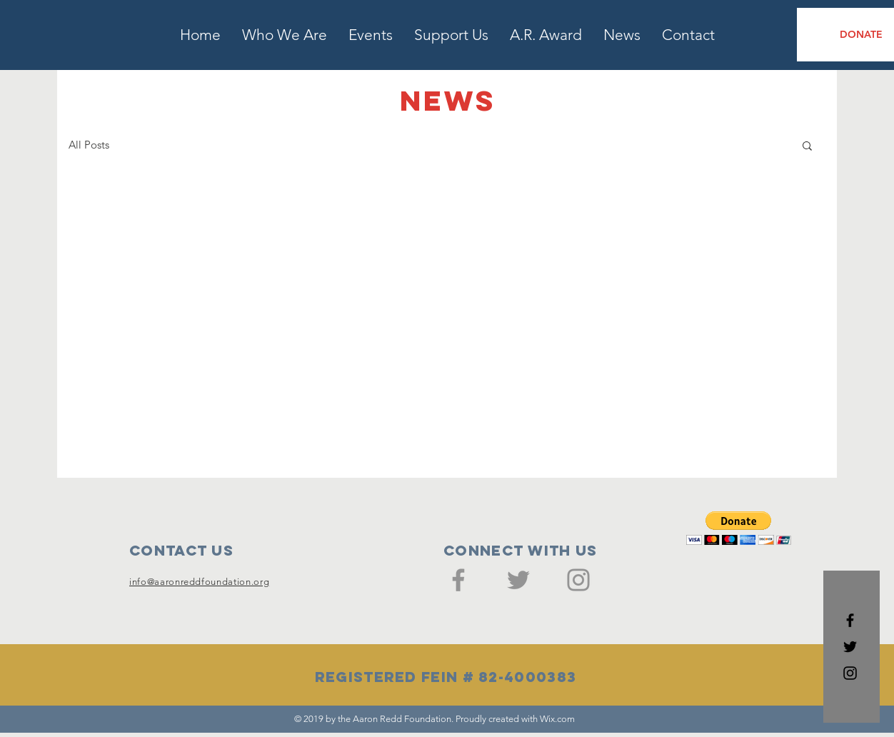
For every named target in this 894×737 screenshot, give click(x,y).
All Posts (89, 144)
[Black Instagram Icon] (850, 673)
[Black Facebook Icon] (850, 620)
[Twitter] (518, 580)
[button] (807, 146)
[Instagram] (578, 580)
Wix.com (557, 718)
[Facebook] (458, 580)
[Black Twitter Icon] (850, 647)
